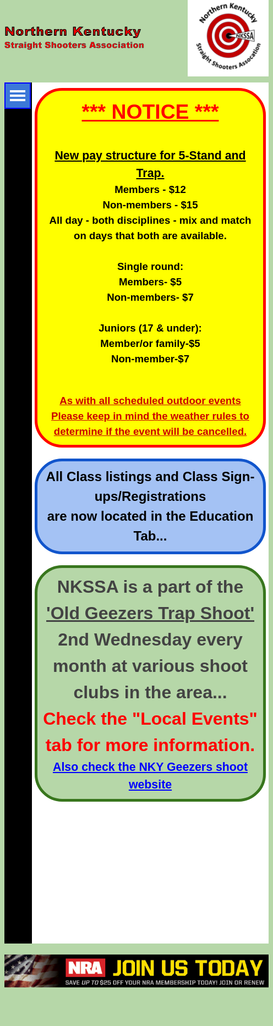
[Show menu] (17, 95)
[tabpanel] (150, 267)
